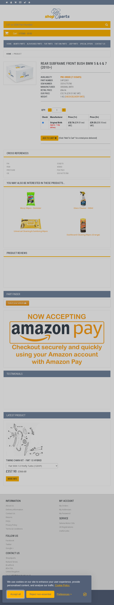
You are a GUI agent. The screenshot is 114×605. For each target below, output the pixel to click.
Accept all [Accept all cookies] (15, 594)
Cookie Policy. (62, 585)
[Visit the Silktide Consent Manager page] (85, 594)
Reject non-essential (40, 594)
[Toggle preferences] (64, 594)
